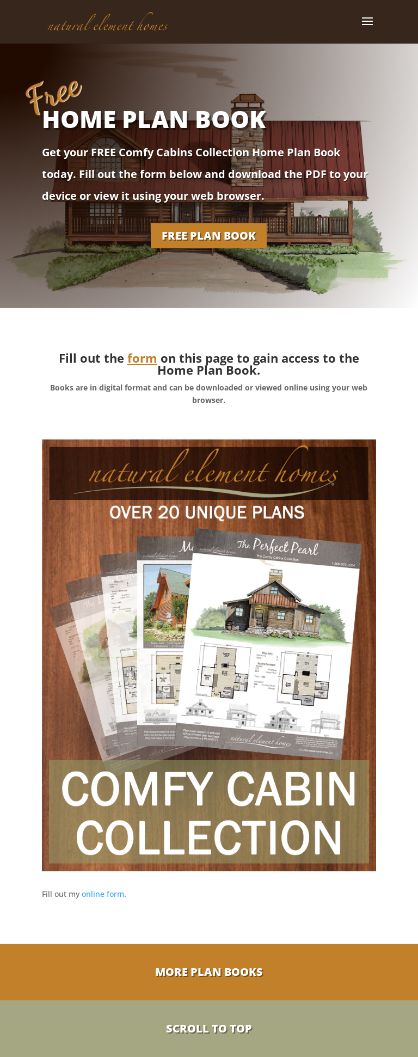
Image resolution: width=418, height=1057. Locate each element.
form (142, 358)
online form (103, 894)
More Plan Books (209, 971)
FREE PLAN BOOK (209, 235)
